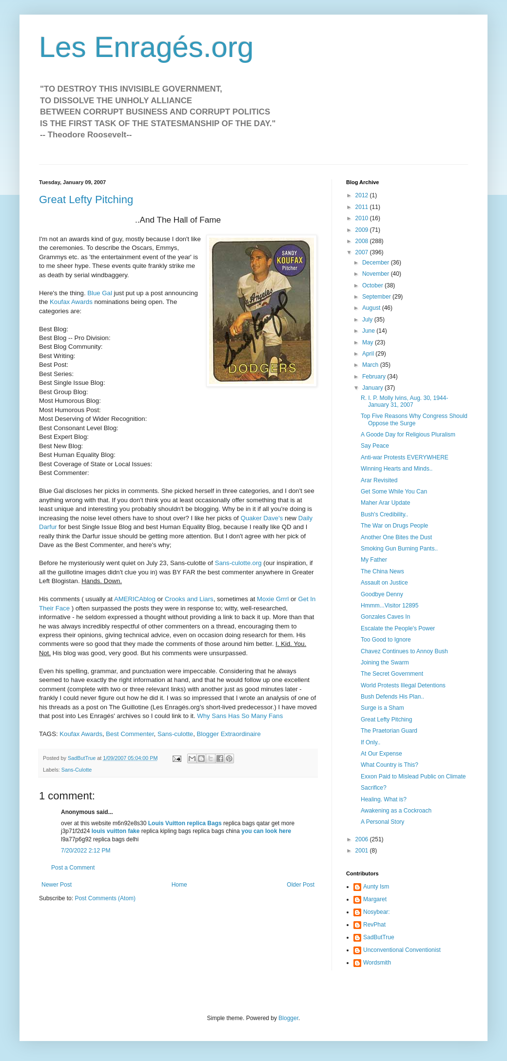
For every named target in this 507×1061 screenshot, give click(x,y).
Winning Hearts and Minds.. (396, 468)
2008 (362, 241)
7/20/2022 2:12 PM (85, 850)
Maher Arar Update (385, 502)
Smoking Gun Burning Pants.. (399, 548)
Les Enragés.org (146, 47)
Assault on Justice (384, 582)
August (372, 307)
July (368, 319)
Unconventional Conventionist (402, 950)
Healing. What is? (384, 799)
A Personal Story (382, 821)
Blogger (288, 1018)
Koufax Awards (71, 301)
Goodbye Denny (382, 594)
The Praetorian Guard (389, 730)
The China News (382, 571)
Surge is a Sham (382, 707)
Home (179, 884)
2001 (362, 850)
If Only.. (370, 742)
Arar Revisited (379, 480)
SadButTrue (378, 937)
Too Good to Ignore (386, 639)
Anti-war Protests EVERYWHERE (404, 457)
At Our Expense (381, 753)
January (373, 387)
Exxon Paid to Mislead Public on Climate (413, 776)
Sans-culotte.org (238, 563)
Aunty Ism (376, 886)
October (373, 285)
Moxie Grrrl (273, 599)
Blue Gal (99, 293)
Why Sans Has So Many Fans (240, 716)
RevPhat (374, 924)
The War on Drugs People (394, 525)
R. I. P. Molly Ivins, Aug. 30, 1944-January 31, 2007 (404, 401)
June (369, 330)
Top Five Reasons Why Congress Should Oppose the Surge (414, 419)
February (374, 376)
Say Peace (375, 445)
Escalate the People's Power (398, 628)
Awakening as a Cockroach (396, 810)
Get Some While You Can (394, 491)
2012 (362, 195)
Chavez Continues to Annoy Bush (404, 651)
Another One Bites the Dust (396, 537)
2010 (362, 218)
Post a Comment (73, 867)
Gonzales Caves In (385, 616)
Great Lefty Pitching (86, 199)
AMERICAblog (135, 599)
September (377, 296)
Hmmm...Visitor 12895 (389, 605)
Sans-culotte (175, 734)
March (371, 364)
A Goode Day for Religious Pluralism (408, 434)
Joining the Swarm (385, 662)
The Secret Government (392, 673)
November (376, 273)
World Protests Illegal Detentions (403, 685)
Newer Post (56, 884)
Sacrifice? (374, 787)
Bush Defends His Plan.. (392, 696)
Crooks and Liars (189, 599)
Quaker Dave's (261, 518)
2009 (362, 230)
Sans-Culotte (76, 770)
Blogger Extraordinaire (229, 734)
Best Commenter (130, 734)
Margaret (375, 899)
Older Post (300, 884)
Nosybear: (376, 912)
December (376, 262)
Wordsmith (377, 962)
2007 (362, 252)
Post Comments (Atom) (105, 898)
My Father (374, 559)
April (368, 353)
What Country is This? (389, 764)
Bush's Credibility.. (384, 514)
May (368, 342)
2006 (362, 839)
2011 (362, 207)
